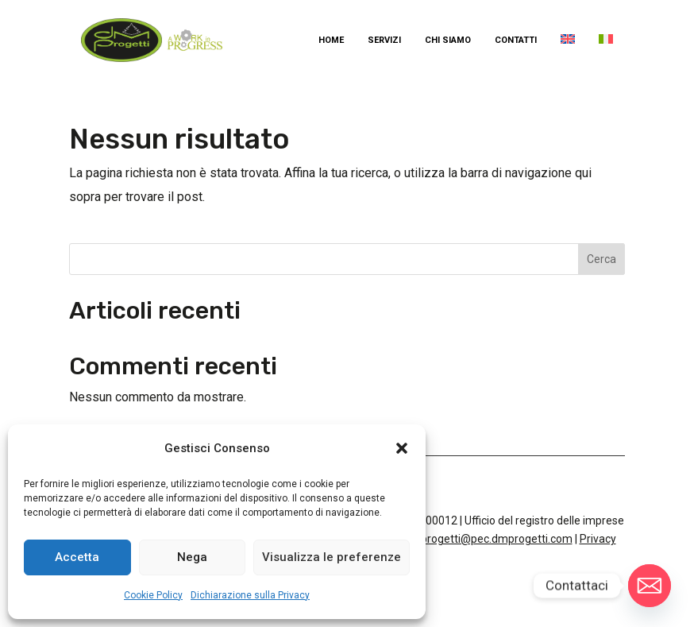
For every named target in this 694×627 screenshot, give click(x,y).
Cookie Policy (153, 595)
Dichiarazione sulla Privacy (250, 595)
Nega (192, 557)
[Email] (649, 585)
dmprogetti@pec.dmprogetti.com (488, 538)
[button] (402, 448)
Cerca (601, 259)
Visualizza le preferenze (331, 557)
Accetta (77, 557)
